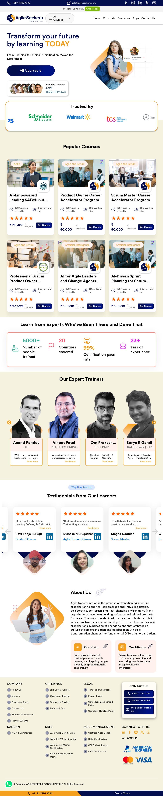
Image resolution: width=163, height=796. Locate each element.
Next (153, 422)
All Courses (60, 18)
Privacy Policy (95, 696)
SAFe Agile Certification (62, 733)
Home (96, 18)
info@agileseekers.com (84, 3)
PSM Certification (97, 751)
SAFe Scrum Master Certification (60, 746)
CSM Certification (97, 739)
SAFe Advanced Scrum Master (61, 755)
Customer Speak (20, 702)
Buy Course (44, 225)
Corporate (109, 18)
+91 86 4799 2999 (141, 701)
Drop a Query (122, 793)
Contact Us (148, 18)
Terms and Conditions (99, 690)
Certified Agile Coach (99, 733)
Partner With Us (20, 721)
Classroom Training (59, 696)
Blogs (135, 18)
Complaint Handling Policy (101, 711)
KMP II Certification (22, 733)
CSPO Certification (98, 745)
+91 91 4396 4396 (21, 3)
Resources (124, 18)
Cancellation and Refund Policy (100, 703)
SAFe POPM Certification (63, 739)
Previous (9, 422)
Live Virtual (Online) (60, 690)
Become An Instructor (23, 715)
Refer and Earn (57, 708)
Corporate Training (59, 702)
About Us (16, 690)
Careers (16, 696)
